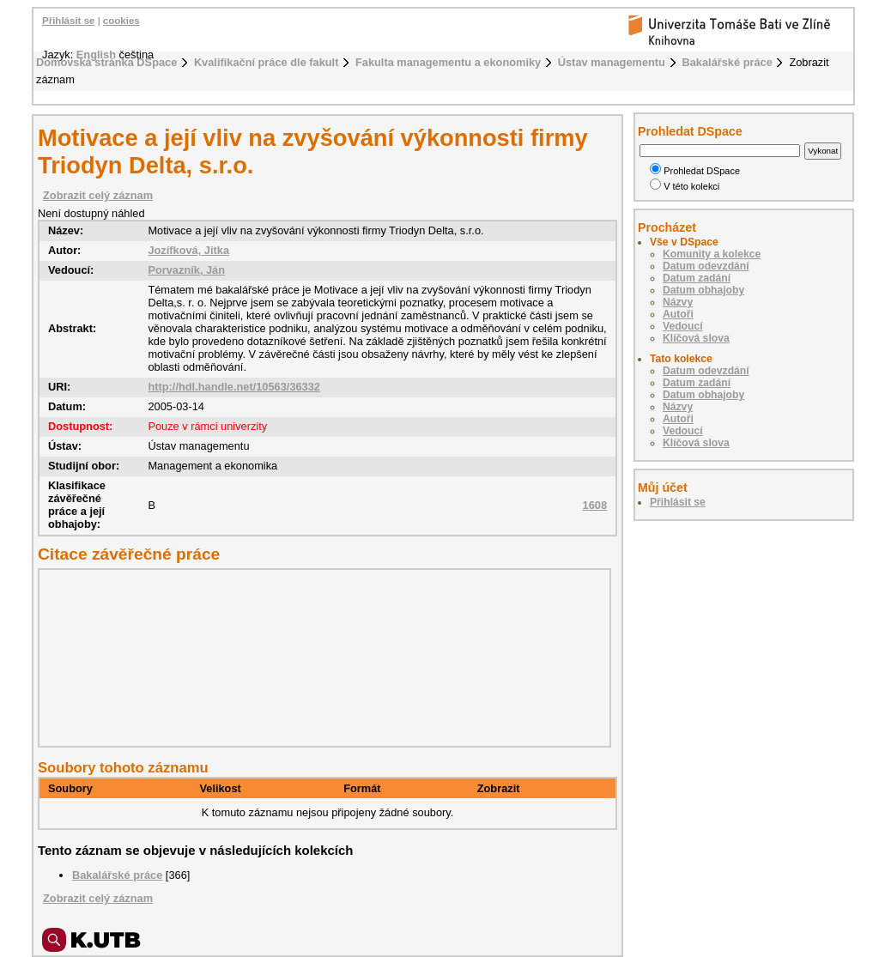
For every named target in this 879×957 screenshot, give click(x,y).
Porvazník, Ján (186, 269)
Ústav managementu (611, 62)
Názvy (678, 302)
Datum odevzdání (706, 266)
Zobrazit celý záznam (98, 195)
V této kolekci (684, 186)
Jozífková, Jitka (188, 250)
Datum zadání (696, 278)
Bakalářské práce (727, 62)
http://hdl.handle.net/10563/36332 (234, 386)
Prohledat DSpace (695, 171)
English (96, 54)
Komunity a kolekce (712, 254)
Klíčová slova (696, 338)
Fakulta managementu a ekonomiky (448, 62)
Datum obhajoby (703, 290)
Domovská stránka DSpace (106, 62)
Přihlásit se (68, 20)
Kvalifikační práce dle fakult (266, 62)
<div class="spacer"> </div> (320, 657)
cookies (121, 20)
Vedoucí (683, 326)
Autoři (678, 314)
